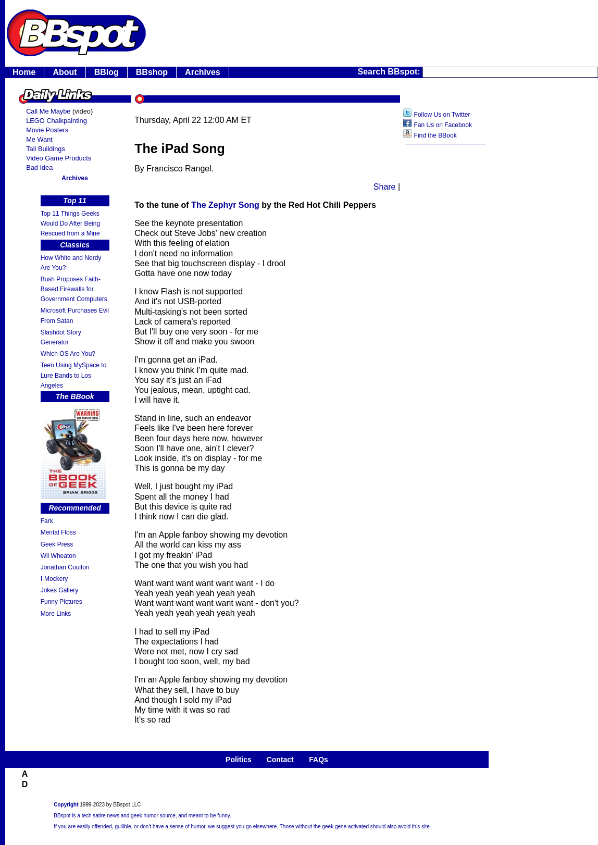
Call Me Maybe (48, 111)
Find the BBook (435, 135)
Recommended (74, 508)
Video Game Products (58, 158)
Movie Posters (47, 130)
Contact (280, 759)
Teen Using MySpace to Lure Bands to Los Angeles (74, 375)
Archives (202, 72)
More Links (56, 613)
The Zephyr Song (226, 205)
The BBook (75, 396)
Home (24, 72)
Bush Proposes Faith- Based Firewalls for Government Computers (74, 289)
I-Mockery (54, 578)
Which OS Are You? (68, 353)
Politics (239, 759)
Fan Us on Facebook (443, 125)
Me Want (39, 139)
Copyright (66, 804)
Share (384, 186)
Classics (75, 245)
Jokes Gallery (60, 590)
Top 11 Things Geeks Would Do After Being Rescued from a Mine (71, 223)
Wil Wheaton (58, 556)
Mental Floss (58, 532)
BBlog (106, 72)
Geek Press (57, 544)
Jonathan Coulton (65, 567)
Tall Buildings (45, 149)
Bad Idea (39, 167)
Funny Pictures (61, 601)
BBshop (152, 72)
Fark (47, 521)
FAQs (318, 759)
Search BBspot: (390, 71)
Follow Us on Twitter (442, 114)
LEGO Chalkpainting (56, 121)
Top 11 (74, 200)
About (65, 72)
